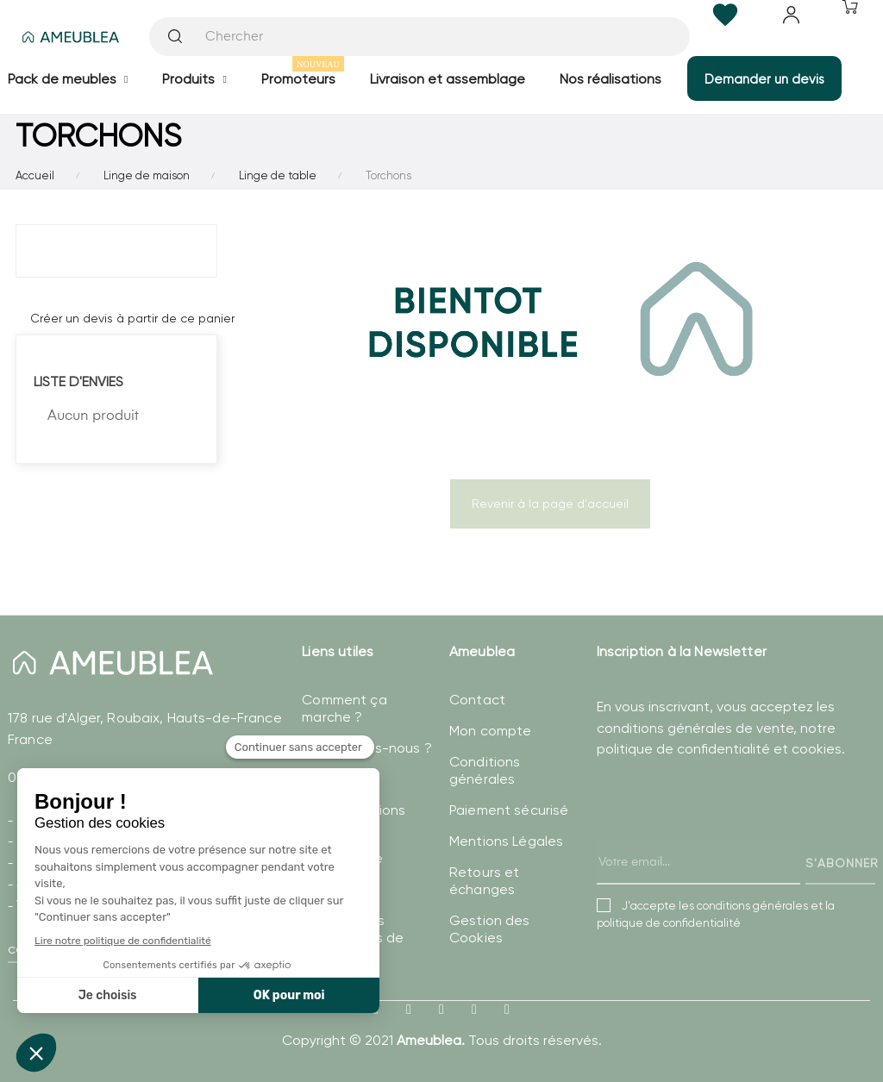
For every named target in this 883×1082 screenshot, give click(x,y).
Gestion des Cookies (489, 929)
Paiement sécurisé (508, 810)
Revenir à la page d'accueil (550, 503)
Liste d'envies (78, 381)
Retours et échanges (484, 880)
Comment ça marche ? (344, 708)
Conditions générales (484, 770)
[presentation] (728, 839)
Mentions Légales (506, 841)
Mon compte (490, 730)
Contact (477, 699)
